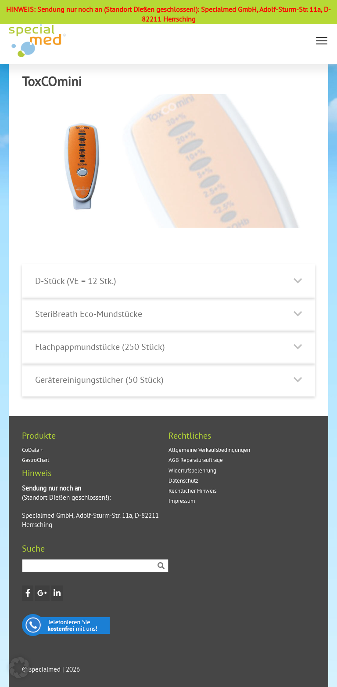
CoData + (32, 450)
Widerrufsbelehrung (192, 470)
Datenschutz (183, 480)
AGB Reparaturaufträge (195, 460)
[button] (322, 41)
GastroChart (35, 460)
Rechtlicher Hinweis (192, 490)
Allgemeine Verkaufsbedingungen (209, 450)
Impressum (181, 501)
